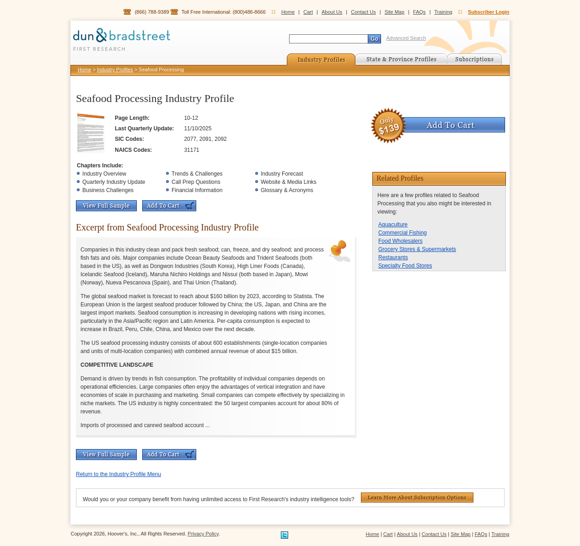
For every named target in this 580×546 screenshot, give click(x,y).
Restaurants (393, 257)
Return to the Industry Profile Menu (118, 474)
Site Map (394, 12)
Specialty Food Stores (405, 265)
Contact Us (363, 12)
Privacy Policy (203, 533)
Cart (308, 12)
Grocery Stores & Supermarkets (417, 249)
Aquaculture (393, 224)
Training (443, 12)
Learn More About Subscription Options (417, 497)
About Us (332, 12)
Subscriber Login (488, 12)
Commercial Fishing (402, 233)
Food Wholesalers (400, 241)
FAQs (419, 12)
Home (288, 12)
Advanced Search (406, 38)
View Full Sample (106, 205)
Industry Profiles (115, 69)
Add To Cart (169, 205)
